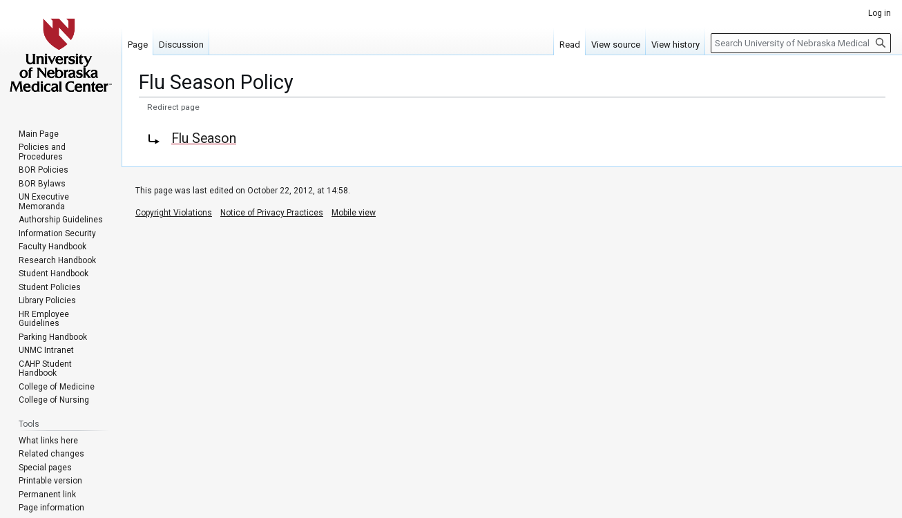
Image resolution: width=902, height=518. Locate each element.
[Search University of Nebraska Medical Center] (801, 43)
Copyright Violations (173, 213)
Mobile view (354, 213)
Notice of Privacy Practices (271, 213)
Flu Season (203, 138)
